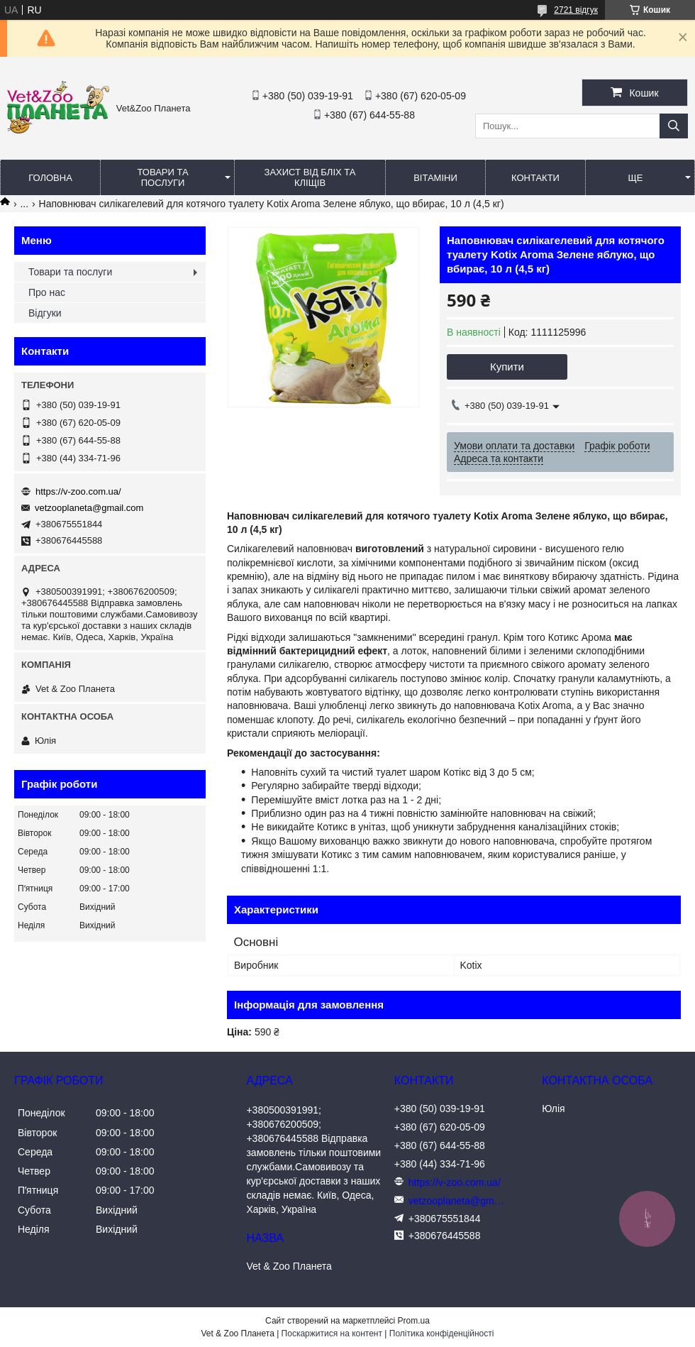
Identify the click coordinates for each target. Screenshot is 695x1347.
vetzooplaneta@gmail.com (89, 507)
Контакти (535, 177)
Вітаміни (435, 177)
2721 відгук (576, 10)
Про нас (46, 292)
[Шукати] (674, 126)
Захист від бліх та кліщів (310, 177)
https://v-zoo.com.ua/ (78, 491)
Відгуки (45, 313)
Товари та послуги (162, 177)
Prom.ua (414, 1321)
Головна (50, 177)
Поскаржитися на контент (332, 1333)
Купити (507, 367)
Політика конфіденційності (441, 1333)
